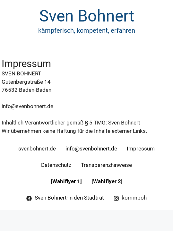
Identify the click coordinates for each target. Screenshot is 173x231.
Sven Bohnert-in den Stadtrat (69, 197)
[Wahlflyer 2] (107, 181)
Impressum (141, 148)
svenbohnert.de (37, 148)
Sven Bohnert (86, 16)
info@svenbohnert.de (27, 106)
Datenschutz (56, 165)
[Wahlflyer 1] (66, 181)
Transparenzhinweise (106, 165)
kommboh (134, 197)
